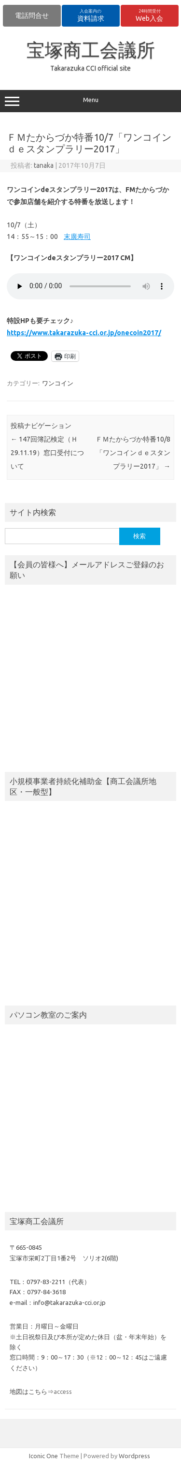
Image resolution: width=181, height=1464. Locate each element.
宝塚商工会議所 (91, 50)
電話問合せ (32, 15)
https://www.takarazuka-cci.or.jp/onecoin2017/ (84, 333)
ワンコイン (57, 383)
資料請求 (90, 15)
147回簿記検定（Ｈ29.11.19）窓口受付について (47, 452)
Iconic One (43, 1455)
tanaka (44, 165)
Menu (90, 101)
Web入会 (149, 15)
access (63, 1391)
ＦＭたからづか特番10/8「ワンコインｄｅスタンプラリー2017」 (133, 452)
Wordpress (134, 1455)
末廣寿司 (77, 236)
